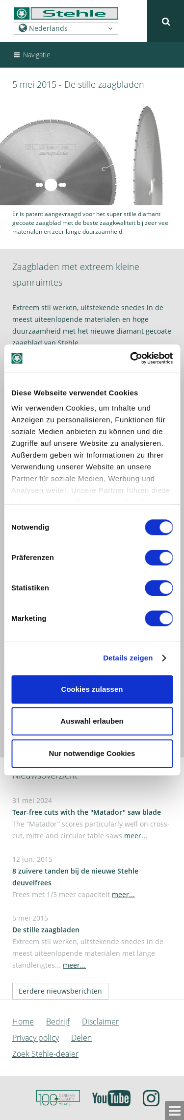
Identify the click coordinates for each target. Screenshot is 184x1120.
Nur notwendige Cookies (92, 753)
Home (23, 1021)
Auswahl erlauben (91, 721)
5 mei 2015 (87, 941)
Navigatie (31, 54)
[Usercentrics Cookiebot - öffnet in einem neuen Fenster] (131, 358)
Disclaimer (100, 1021)
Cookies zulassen (92, 689)
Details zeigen (128, 658)
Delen (81, 1037)
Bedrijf (58, 1021)
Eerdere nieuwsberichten (60, 991)
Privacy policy (35, 1037)
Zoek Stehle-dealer (45, 1053)
